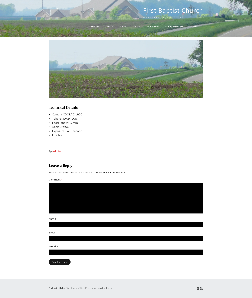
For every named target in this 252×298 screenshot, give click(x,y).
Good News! (152, 26)
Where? (123, 26)
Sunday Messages (173, 26)
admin (56, 151)
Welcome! (93, 26)
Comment (55, 179)
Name (53, 218)
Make (62, 288)
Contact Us (195, 26)
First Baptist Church (173, 10)
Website (53, 246)
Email (53, 232)
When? (107, 26)
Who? (135, 26)
